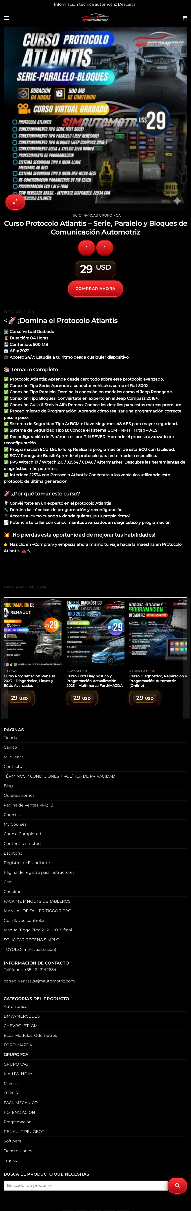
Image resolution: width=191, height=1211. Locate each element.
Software (12, 1141)
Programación (18, 1122)
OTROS (11, 1093)
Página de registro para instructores (39, 872)
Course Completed (22, 833)
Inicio (76, 215)
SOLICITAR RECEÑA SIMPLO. (32, 939)
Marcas (90, 215)
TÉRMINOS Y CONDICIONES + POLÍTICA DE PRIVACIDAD (59, 776)
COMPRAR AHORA (95, 288)
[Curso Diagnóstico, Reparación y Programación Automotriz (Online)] (158, 632)
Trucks (10, 1160)
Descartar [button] (127, 4)
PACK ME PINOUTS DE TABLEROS (37, 901)
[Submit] (177, 1186)
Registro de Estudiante (27, 862)
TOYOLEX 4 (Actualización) (30, 949)
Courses (12, 814)
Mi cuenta (14, 757)
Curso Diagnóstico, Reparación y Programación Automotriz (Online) (158, 681)
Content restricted (22, 843)
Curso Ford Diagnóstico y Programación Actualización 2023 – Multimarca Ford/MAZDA (94, 681)
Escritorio (13, 853)
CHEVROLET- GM (21, 1025)
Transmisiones (18, 1150)
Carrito (10, 747)
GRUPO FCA (110, 215)
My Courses (15, 824)
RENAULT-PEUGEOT (24, 1131)
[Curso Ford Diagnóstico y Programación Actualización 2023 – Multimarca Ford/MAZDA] (95, 632)
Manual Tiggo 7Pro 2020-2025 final (38, 930)
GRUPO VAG (16, 1064)
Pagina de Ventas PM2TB (28, 805)
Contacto (13, 766)
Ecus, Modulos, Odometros (30, 1035)
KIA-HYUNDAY (18, 1073)
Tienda (10, 737)
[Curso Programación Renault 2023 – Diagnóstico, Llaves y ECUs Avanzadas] (33, 632)
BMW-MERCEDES (22, 1016)
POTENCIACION (19, 1112)
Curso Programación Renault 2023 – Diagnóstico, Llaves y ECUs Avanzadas (29, 681)
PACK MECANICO (21, 1102)
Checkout (13, 891)
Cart (8, 882)
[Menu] (7, 18)
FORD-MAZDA (18, 1045)
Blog (8, 785)
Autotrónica (15, 1006)
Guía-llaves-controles (24, 920)
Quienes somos (19, 795)
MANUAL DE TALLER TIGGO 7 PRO (37, 910)
